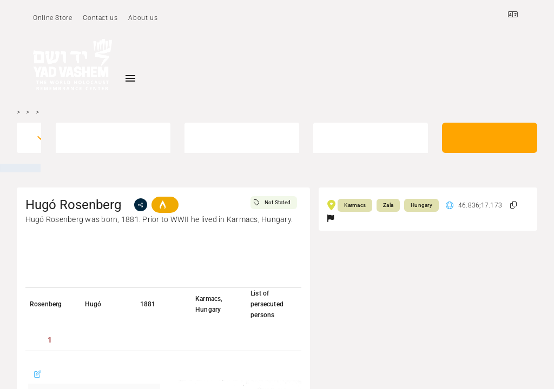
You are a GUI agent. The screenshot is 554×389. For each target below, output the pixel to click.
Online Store (52, 18)
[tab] (49, 340)
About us (142, 18)
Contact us (100, 18)
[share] (140, 204)
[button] (513, 205)
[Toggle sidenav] (130, 78)
